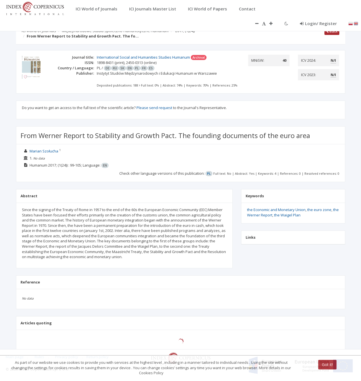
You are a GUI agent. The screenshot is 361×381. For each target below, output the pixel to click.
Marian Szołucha (44, 151)
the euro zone (319, 209)
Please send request (154, 107)
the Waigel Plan (287, 215)
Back (332, 31)
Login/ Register (318, 23)
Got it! (327, 364)
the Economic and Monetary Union (276, 209)
